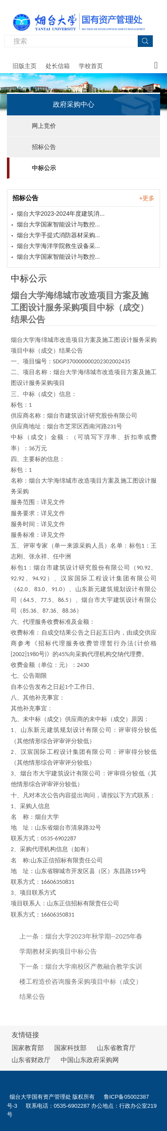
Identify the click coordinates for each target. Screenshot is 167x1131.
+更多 (147, 198)
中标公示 (44, 167)
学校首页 (91, 65)
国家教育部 (28, 1047)
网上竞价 (44, 125)
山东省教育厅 (116, 1047)
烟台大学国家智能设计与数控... (58, 224)
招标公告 (44, 146)
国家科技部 (70, 1047)
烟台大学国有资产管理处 (40, 1097)
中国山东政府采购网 (90, 1059)
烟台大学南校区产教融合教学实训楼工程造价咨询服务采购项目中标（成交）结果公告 (80, 981)
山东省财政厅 (31, 1059)
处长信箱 (58, 65)
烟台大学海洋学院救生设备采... (58, 245)
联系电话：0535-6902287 (58, 1106)
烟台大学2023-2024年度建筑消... (61, 213)
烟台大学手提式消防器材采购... (58, 235)
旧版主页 (24, 65)
